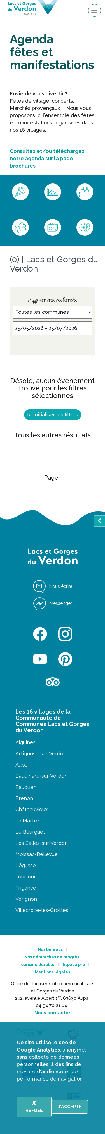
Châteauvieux (31, 809)
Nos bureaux (50, 949)
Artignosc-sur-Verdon (40, 753)
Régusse (25, 865)
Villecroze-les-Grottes (41, 910)
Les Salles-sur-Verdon (41, 843)
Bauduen (25, 787)
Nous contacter (52, 1012)
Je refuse (34, 1106)
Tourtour (25, 877)
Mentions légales (52, 972)
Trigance (25, 888)
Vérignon (26, 899)
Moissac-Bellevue (36, 854)
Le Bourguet (30, 832)
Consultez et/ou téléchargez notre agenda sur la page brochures (47, 158)
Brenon (24, 798)
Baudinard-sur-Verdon (41, 776)
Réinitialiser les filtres (52, 415)
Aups (21, 765)
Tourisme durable (36, 964)
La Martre (27, 821)
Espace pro (74, 964)
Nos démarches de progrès (51, 957)
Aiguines (25, 742)
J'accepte (70, 1106)
